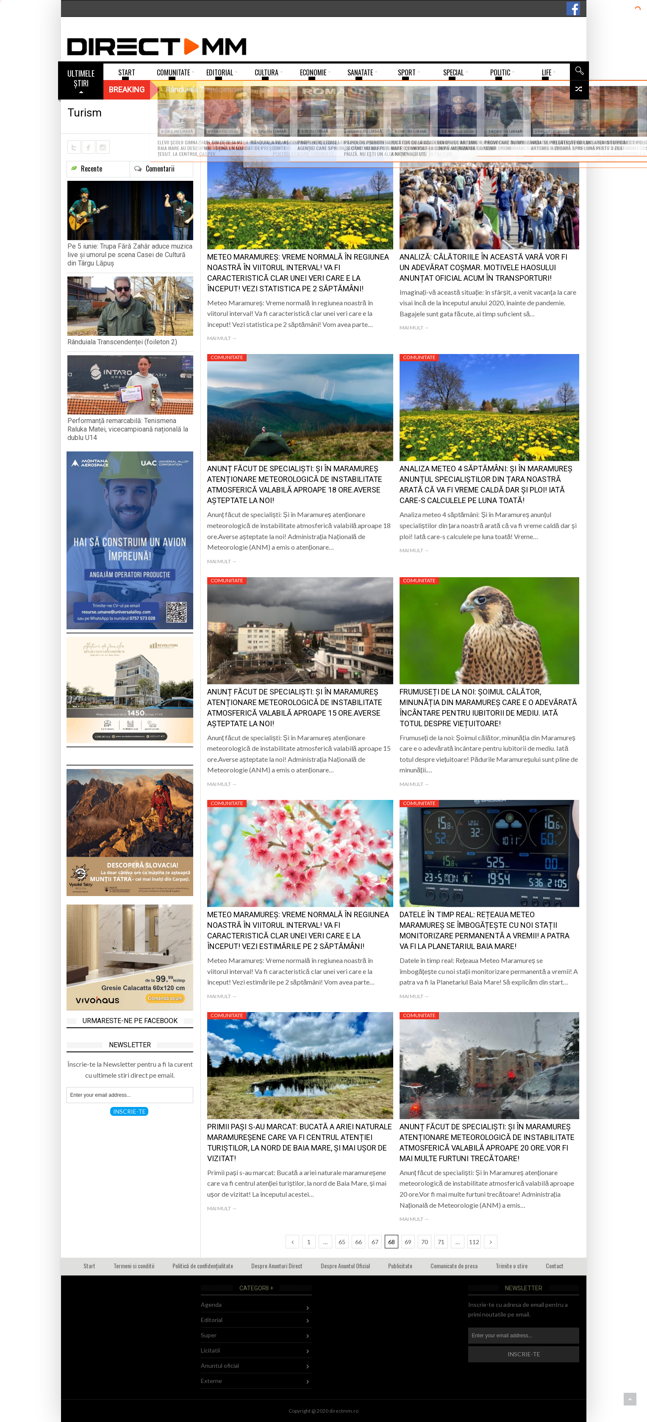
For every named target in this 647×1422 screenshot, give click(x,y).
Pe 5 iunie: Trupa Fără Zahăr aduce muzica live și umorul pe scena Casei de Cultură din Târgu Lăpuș (129, 254)
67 (375, 1241)
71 (441, 1241)
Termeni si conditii (134, 1265)
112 (474, 1241)
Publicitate (400, 1265)
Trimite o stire (512, 1265)
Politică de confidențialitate (202, 1265)
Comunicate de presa (454, 1265)
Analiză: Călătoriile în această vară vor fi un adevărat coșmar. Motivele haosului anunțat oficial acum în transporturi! (483, 267)
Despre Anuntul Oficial (345, 1265)
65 (342, 1241)
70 (424, 1241)
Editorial (211, 1319)
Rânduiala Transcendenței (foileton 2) (122, 342)
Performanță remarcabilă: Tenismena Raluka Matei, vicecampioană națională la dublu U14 (127, 429)
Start (89, 1265)
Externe (211, 1380)
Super (209, 1335)
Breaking (126, 89)
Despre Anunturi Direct (277, 1265)
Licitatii (210, 1350)
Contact (555, 1265)
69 (408, 1241)
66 (358, 1241)
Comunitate (227, 145)
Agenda (211, 1304)
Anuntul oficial (220, 1365)
